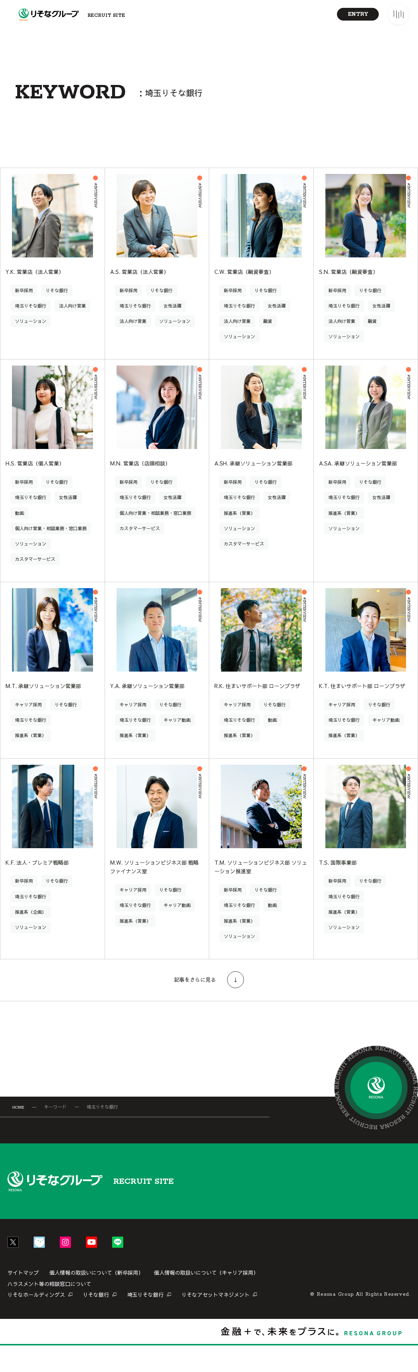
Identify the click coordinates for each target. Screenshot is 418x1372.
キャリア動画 (177, 736)
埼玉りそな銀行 (30, 317)
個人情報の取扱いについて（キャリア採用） (206, 1299)
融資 (267, 332)
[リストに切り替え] (375, 161)
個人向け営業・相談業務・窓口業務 (51, 542)
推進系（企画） (30, 938)
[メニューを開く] (398, 14)
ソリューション (30, 332)
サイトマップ (23, 1299)
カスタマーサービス (35, 572)
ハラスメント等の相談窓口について (49, 1310)
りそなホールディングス (36, 1321)
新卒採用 (24, 302)
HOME (18, 1134)
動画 (19, 526)
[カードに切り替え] (347, 161)
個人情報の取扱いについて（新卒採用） (96, 1299)
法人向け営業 (72, 317)
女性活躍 (173, 317)
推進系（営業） (239, 526)
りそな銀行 (57, 302)
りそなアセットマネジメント (216, 1321)
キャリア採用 (28, 720)
